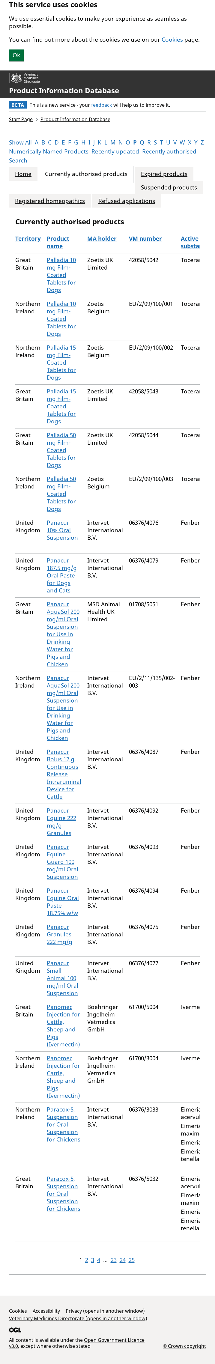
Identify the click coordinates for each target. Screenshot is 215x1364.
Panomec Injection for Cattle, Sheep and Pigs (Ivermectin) (63, 1025)
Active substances (196, 242)
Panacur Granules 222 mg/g (59, 934)
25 (132, 1260)
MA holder (102, 239)
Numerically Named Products (48, 151)
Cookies (172, 39)
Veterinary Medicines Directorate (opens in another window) (78, 1318)
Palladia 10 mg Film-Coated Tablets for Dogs (61, 275)
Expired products (164, 174)
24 (123, 1260)
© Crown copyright (184, 1346)
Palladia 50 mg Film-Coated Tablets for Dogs (61, 450)
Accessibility (46, 1311)
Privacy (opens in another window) (105, 1311)
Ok (16, 55)
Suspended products (169, 187)
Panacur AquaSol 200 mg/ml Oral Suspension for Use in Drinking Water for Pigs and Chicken (63, 634)
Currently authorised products (86, 174)
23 (114, 1260)
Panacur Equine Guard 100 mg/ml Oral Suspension (62, 862)
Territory (28, 239)
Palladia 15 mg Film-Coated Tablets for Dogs (61, 362)
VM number (145, 239)
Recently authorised (169, 151)
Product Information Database (64, 90)
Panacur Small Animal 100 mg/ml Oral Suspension (62, 978)
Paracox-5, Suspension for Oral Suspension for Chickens (63, 1124)
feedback (101, 105)
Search (18, 160)
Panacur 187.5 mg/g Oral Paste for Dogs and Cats (62, 575)
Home (23, 174)
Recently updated (115, 151)
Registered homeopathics (50, 201)
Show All (20, 142)
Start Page (21, 119)
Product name (58, 242)
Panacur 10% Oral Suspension (62, 530)
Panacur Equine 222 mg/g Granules (61, 822)
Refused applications (126, 201)
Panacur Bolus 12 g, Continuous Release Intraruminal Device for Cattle (64, 774)
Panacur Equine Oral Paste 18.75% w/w (63, 902)
